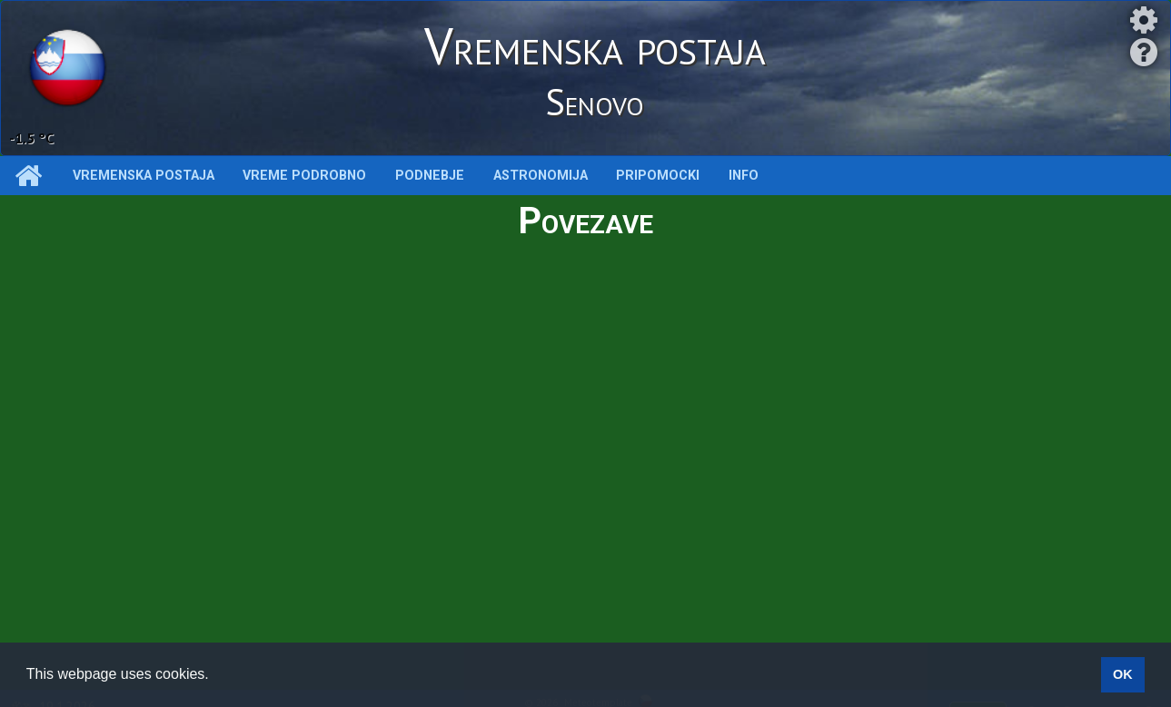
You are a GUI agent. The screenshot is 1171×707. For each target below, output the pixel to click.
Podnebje (429, 175)
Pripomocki (658, 175)
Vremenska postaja (143, 175)
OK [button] (1123, 674)
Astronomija (540, 175)
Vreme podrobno (304, 175)
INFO (744, 175)
